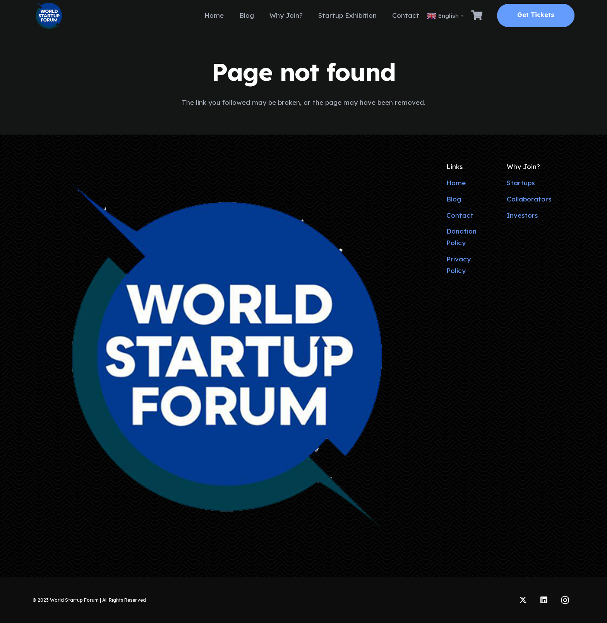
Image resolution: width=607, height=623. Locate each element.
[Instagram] (564, 600)
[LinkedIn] (544, 600)
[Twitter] (523, 600)
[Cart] (477, 15)
